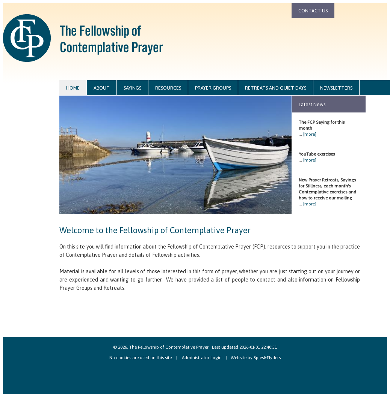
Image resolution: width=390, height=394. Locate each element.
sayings (132, 88)
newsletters (336, 88)
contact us (313, 10)
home (73, 88)
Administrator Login (202, 357)
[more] (309, 134)
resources (168, 88)
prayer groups (213, 88)
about (102, 88)
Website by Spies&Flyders (256, 357)
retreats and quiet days (275, 88)
